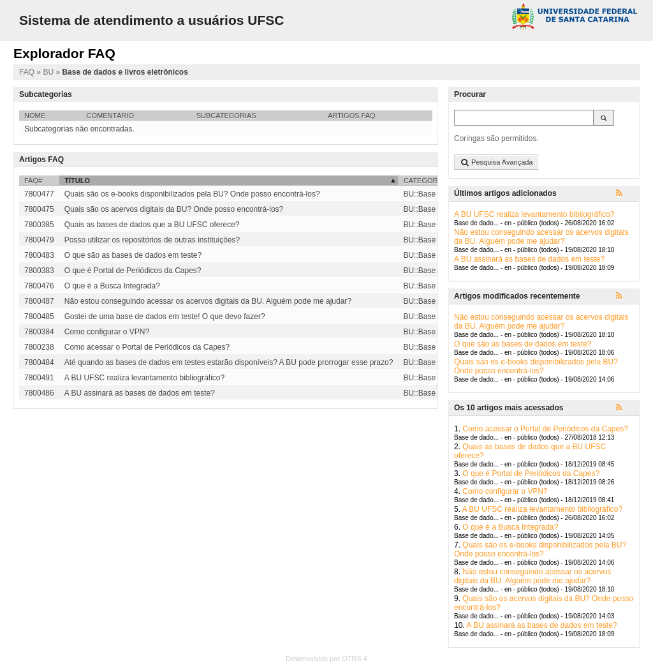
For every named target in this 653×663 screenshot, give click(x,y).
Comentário (111, 115)
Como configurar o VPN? (504, 491)
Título (77, 180)
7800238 (39, 347)
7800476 (39, 285)
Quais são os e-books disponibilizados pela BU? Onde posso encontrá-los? (536, 366)
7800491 (39, 377)
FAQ (27, 72)
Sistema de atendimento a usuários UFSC (151, 20)
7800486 (39, 393)
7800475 (39, 209)
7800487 (39, 301)
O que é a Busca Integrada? (510, 527)
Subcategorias (226, 115)
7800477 (39, 194)
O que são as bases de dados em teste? (522, 343)
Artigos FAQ (351, 115)
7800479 (39, 239)
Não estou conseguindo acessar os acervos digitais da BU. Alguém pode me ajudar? (541, 237)
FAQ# (33, 180)
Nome (34, 115)
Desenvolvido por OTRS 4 (326, 658)
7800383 (39, 270)
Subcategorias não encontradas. (79, 128)
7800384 (39, 331)
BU (49, 72)
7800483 (39, 255)
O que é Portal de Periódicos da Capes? (530, 473)
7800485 (39, 316)
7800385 (39, 224)
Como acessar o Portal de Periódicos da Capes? (544, 428)
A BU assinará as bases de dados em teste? (529, 259)
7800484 (39, 362)
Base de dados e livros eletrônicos (124, 72)
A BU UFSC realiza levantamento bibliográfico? (534, 214)
